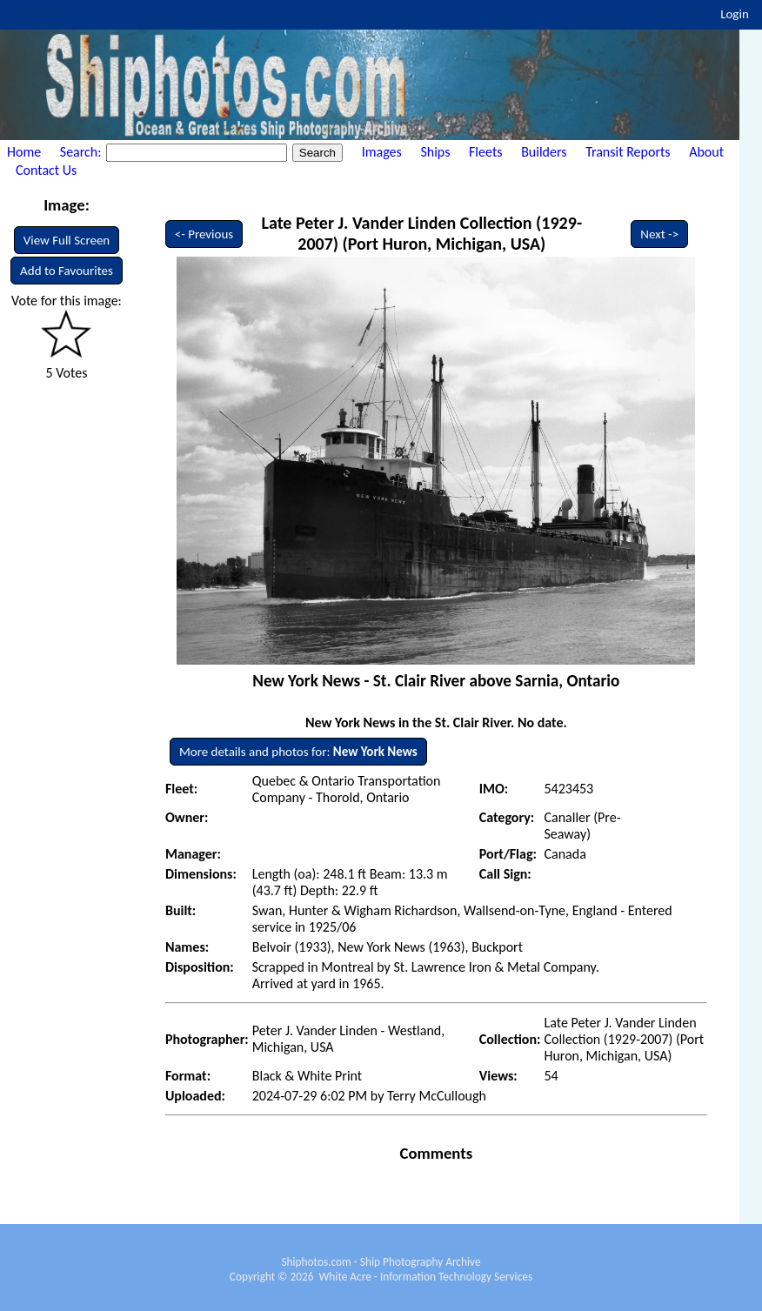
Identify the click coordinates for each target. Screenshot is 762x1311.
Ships (435, 152)
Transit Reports (627, 152)
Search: (82, 152)
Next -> (659, 234)
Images (382, 152)
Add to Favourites (66, 270)
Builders (543, 152)
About (706, 152)
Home (24, 152)
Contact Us (46, 170)
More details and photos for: (298, 751)
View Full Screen (66, 240)
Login (734, 14)
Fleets (485, 152)
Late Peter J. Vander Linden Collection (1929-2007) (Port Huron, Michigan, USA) (421, 233)
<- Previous (204, 234)
